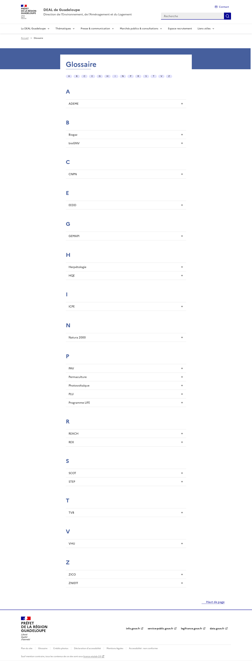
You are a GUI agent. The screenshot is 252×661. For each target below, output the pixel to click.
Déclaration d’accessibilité (87, 648)
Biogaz (73, 135)
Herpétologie (77, 267)
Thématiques (63, 28)
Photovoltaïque (79, 385)
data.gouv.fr (217, 628)
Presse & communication (95, 28)
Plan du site (26, 648)
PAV (71, 368)
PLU (71, 394)
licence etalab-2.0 (92, 656)
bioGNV (74, 143)
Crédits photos (60, 648)
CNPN (73, 174)
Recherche (227, 16)
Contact (224, 7)
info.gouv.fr (133, 628)
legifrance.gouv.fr (191, 628)
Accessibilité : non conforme (143, 648)
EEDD (72, 205)
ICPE (72, 306)
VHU (72, 543)
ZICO (72, 574)
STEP (72, 482)
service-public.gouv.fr (160, 628)
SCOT (72, 473)
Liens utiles (204, 28)
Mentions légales (115, 648)
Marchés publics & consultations (139, 28)
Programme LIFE (79, 403)
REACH (73, 433)
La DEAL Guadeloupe (33, 28)
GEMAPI (74, 236)
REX (71, 442)
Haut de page (215, 602)
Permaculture (78, 377)
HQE (72, 275)
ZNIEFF (73, 583)
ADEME (74, 104)
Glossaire (42, 648)
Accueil (25, 38)
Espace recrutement (180, 28)
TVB (71, 512)
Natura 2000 (77, 337)
